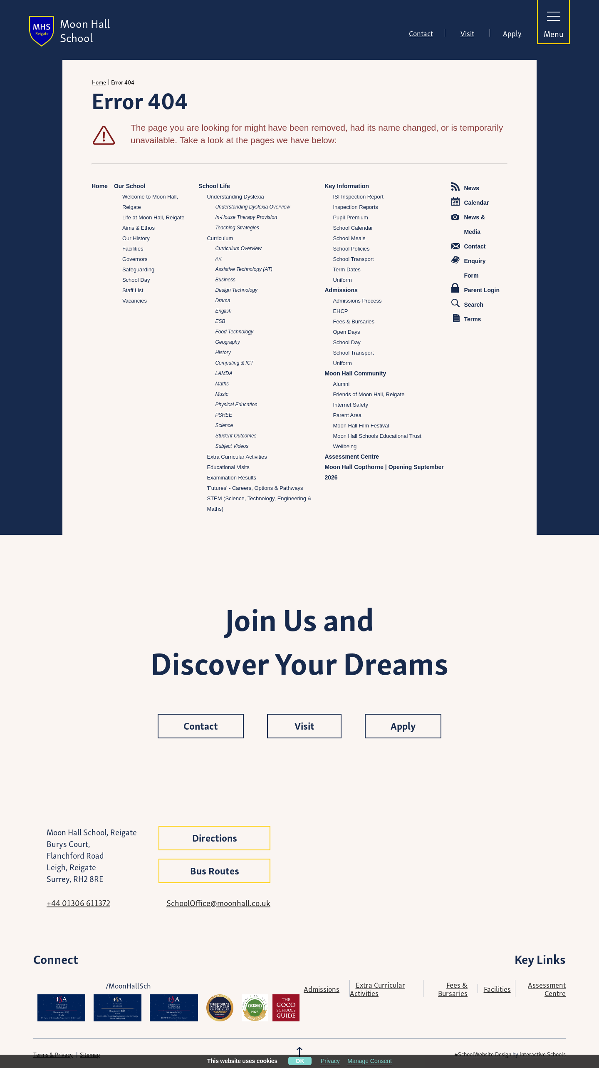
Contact (421, 33)
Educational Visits (228, 467)
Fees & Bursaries (353, 321)
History (222, 352)
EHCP (340, 311)
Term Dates (346, 269)
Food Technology (234, 332)
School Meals (349, 238)
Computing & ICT (234, 363)
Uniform (342, 280)
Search (467, 303)
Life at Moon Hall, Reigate (153, 217)
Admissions (340, 290)
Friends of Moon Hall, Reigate (368, 394)
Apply (512, 33)
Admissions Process (357, 301)
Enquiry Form (468, 267)
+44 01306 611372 (78, 902)
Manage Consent (369, 1061)
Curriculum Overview (238, 248)
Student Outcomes (235, 436)
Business (225, 280)
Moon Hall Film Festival (361, 425)
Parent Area (347, 415)
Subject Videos (231, 446)
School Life (214, 186)
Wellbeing (344, 446)
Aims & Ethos (138, 228)
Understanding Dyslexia (235, 197)
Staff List (132, 290)
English (223, 311)
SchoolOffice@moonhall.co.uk (218, 902)
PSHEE (223, 415)
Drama (222, 300)
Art (218, 259)
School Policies (351, 249)
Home (99, 82)
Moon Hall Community (355, 373)
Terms (467, 318)
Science (224, 425)
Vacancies (134, 301)
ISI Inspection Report (358, 197)
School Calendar (353, 228)
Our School (129, 186)
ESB (220, 321)
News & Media (468, 224)
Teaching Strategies (237, 228)
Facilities (133, 249)
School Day (136, 280)
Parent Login (475, 288)
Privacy (330, 1061)
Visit (467, 33)
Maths (222, 384)
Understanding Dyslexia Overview (252, 207)
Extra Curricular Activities (237, 457)
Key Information (346, 186)
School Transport (353, 259)
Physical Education (236, 404)
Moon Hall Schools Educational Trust (377, 436)
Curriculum (220, 238)
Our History (136, 238)
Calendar (470, 201)
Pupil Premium (350, 217)
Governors (135, 259)
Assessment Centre (351, 456)
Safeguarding (138, 269)
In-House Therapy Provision (246, 217)
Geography (227, 342)
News (465, 186)
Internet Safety (350, 405)
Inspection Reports (355, 207)
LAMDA (223, 373)
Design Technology (236, 290)
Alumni (341, 384)
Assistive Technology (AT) (243, 269)
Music (221, 394)
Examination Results (231, 477)
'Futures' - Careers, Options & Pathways (255, 488)
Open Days (346, 332)
